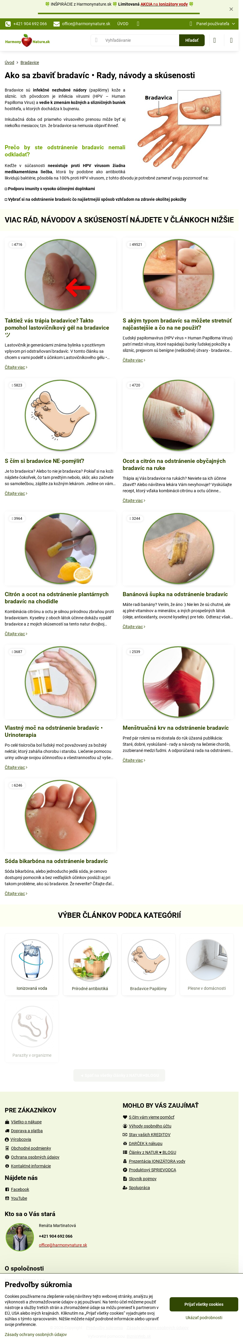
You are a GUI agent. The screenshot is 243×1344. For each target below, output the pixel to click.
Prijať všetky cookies (203, 1304)
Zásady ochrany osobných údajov (36, 1334)
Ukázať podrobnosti (204, 1317)
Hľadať (191, 40)
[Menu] (231, 40)
